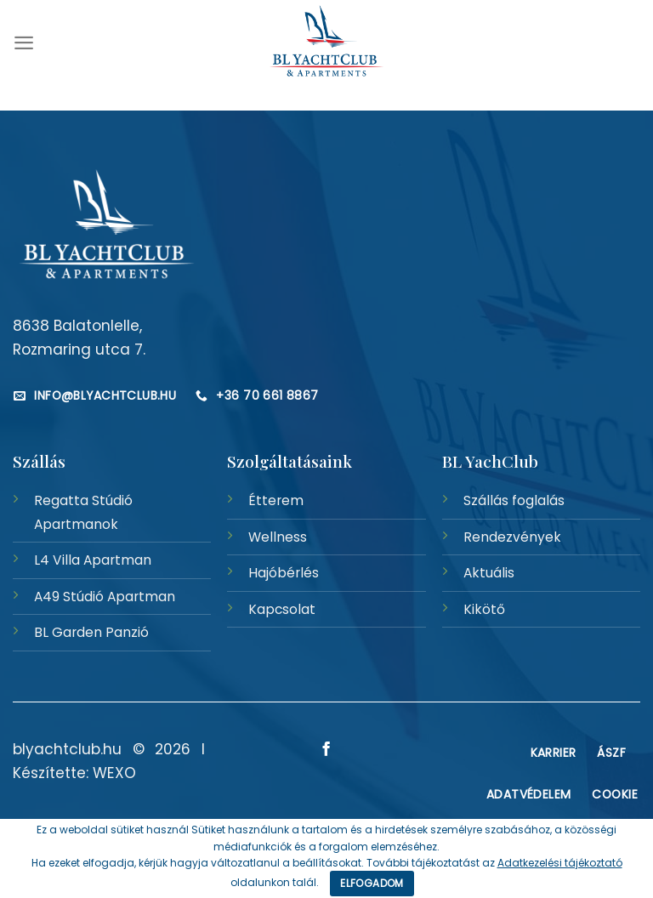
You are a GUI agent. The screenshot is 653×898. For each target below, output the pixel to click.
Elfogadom (371, 883)
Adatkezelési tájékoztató (559, 862)
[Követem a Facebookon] (326, 750)
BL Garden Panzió (91, 632)
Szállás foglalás (514, 500)
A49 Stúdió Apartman (104, 596)
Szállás (39, 461)
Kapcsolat (281, 609)
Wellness (277, 537)
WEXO (114, 773)
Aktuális (488, 573)
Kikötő (484, 609)
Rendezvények (512, 537)
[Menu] (24, 42)
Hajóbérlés (283, 573)
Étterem (276, 500)
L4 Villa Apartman (92, 560)
